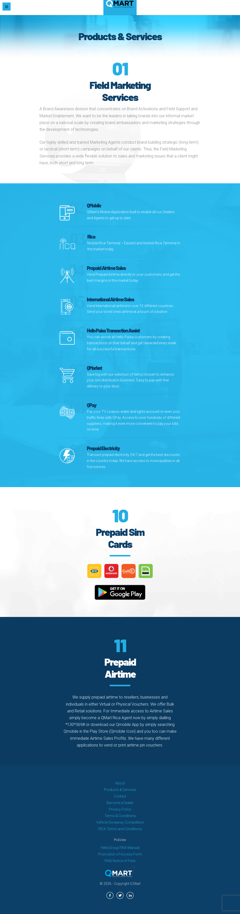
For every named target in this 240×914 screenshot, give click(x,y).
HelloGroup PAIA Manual (120, 848)
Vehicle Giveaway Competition (120, 822)
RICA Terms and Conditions (120, 829)
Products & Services (120, 790)
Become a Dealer (120, 803)
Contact (120, 796)
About (120, 783)
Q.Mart (135, 884)
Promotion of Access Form (120, 854)
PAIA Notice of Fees (120, 861)
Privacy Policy (120, 809)
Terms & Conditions (120, 816)
